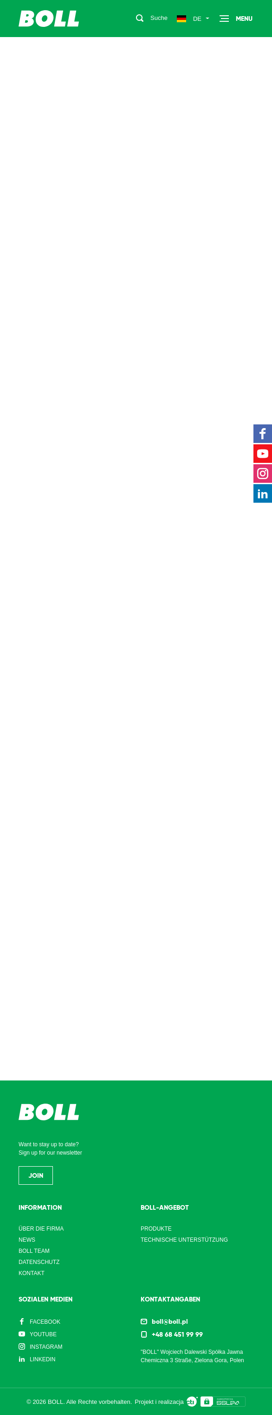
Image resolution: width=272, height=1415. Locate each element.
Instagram (46, 1347)
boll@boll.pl (170, 1321)
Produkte (156, 1228)
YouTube (43, 1334)
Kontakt (32, 1273)
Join (35, 1175)
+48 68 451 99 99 (177, 1334)
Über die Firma (41, 1228)
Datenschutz (39, 1262)
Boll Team (34, 1251)
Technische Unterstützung (184, 1240)
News (27, 1240)
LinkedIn (42, 1359)
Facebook (45, 1322)
